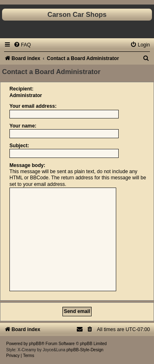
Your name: (23, 126)
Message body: (27, 165)
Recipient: (21, 89)
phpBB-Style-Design (85, 350)
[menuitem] (22, 45)
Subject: (19, 145)
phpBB (35, 343)
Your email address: (33, 106)
